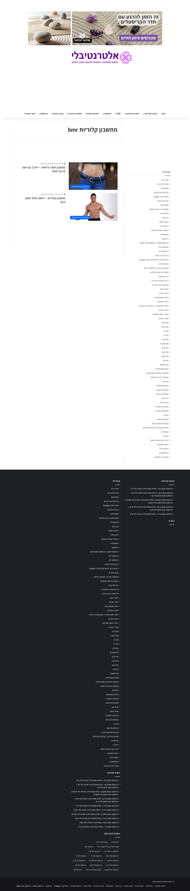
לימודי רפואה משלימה (160, 314)
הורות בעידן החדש (161, 255)
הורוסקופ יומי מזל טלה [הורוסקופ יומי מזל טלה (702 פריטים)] (111, 851)
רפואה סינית (164, 449)
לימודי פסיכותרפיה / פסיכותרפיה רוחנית (154, 306)
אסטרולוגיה (164, 205)
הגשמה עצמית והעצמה (159, 230)
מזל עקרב (164, 352)
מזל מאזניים (164, 344)
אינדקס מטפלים (92, 114)
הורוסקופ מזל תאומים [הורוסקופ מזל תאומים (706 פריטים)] (112, 870)
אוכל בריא (164, 180)
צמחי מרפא (164, 402)
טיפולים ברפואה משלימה (159, 272)
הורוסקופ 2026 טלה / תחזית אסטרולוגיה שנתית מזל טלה (152, 489)
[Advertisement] (149, 548)
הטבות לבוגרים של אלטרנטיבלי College (154, 260)
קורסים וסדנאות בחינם (160, 423)
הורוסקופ (44, 114)
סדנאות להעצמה (162, 390)
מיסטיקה (107, 114)
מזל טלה (165, 339)
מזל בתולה (165, 327)
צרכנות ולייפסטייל (162, 407)
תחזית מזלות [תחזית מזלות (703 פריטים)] (78, 870)
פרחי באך (164, 398)
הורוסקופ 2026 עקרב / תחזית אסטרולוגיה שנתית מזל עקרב (97, 818)
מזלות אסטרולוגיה (162, 369)
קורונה (166, 415)
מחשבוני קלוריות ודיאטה (159, 377)
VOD (119, 114)
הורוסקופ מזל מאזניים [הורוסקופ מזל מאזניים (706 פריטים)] (96, 861)
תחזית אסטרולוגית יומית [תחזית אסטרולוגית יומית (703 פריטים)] (93, 870)
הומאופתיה (164, 234)
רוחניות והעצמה (132, 114)
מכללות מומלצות (162, 386)
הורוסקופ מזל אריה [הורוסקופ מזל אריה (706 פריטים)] (94, 851)
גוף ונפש (165, 218)
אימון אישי (164, 188)
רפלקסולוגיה (164, 453)
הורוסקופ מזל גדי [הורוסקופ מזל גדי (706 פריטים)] (96, 856)
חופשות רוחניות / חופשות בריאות (156, 268)
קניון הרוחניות (57, 114)
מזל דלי (166, 335)
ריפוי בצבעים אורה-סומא (159, 440)
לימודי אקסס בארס (161, 297)
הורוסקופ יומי (164, 247)
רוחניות (165, 436)
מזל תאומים (164, 365)
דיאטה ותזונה (163, 222)
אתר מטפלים (29, 114)
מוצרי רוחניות (163, 318)
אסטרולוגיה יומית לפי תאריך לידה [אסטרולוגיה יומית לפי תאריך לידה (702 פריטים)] (108, 847)
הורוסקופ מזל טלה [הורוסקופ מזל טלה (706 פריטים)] (113, 861)
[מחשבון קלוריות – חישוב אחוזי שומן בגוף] (93, 207)
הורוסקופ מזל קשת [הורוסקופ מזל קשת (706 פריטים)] (96, 865)
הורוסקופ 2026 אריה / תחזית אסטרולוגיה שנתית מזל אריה (151, 514)
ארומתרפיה (164, 213)
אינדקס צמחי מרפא (161, 192)
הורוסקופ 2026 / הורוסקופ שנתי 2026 (154, 243)
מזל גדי (166, 331)
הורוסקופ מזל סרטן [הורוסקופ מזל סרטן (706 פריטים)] (79, 861)
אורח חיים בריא (163, 184)
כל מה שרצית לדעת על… (159, 281)
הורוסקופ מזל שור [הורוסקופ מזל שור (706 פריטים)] (80, 865)
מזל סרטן (165, 348)
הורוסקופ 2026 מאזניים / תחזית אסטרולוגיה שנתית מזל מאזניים (95, 814)
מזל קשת (165, 356)
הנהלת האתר (59, 164)
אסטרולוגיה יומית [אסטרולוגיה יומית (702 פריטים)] (101, 842)
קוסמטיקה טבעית (162, 411)
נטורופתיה (149, 886)
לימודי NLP (164, 289)
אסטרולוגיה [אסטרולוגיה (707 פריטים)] (115, 842)
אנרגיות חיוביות (163, 201)
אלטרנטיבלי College (161, 197)
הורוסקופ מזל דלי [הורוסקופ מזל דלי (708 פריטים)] (81, 856)
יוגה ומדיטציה (163, 276)
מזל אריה (165, 323)
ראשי (163, 114)
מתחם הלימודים (75, 114)
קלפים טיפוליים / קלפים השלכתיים (156, 428)
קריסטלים (164, 432)
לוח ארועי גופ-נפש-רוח (160, 285)
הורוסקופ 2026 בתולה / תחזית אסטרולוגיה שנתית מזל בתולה (95, 810)
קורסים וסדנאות (162, 419)
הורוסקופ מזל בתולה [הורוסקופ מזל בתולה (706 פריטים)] (112, 856)
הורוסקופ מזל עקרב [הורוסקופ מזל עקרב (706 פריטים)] (112, 865)
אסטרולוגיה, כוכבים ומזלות (159, 209)
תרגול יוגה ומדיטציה (161, 457)
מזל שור (166, 360)
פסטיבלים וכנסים (162, 394)
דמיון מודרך (164, 226)
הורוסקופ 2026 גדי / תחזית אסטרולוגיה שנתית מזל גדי (99, 827)
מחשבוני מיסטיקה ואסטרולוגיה (157, 373)
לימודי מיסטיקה (163, 302)
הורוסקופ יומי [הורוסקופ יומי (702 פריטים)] (89, 847)
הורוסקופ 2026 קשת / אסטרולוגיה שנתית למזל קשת (99, 822)
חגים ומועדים (163, 264)
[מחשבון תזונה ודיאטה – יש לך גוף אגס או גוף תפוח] (93, 176)
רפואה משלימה (151, 114)
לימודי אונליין (163, 293)
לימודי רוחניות (163, 310)
